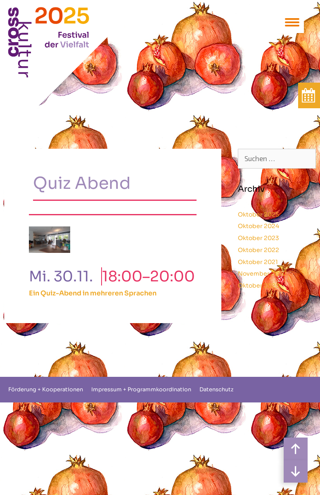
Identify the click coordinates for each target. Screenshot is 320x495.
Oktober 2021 (258, 262)
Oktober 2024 (258, 226)
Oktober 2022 (258, 250)
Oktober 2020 (259, 285)
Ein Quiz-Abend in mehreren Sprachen (92, 293)
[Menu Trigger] (292, 21)
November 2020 (262, 273)
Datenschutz (216, 389)
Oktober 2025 (258, 214)
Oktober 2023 (258, 238)
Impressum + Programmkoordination (141, 389)
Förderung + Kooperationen (45, 389)
